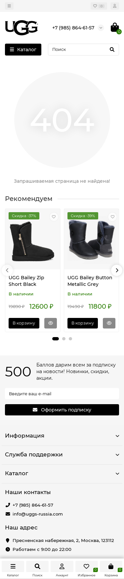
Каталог (62, 473)
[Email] (62, 393)
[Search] (83, 50)
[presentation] (7, 270)
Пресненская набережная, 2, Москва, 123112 (63, 540)
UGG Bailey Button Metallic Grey (89, 281)
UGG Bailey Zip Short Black (26, 281)
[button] (55, 338)
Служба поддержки (62, 454)
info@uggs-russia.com (38, 514)
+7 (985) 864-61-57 (33, 505)
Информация (62, 435)
